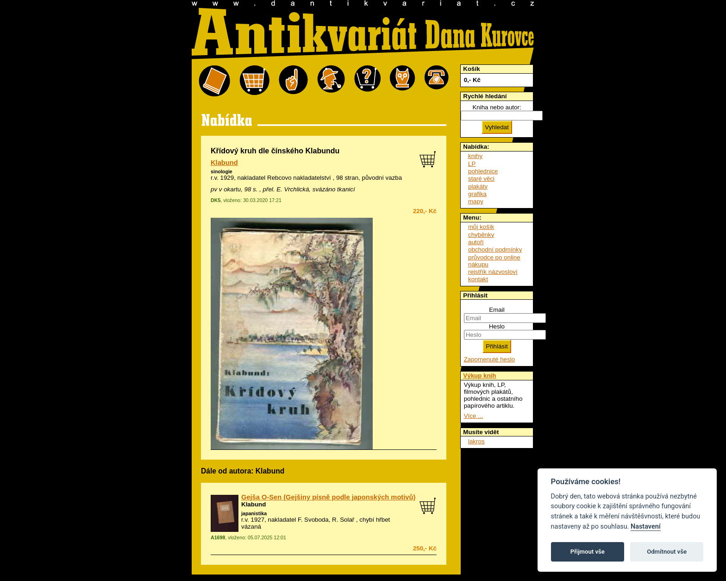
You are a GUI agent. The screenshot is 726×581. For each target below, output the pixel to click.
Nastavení (646, 526)
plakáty (478, 186)
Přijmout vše (587, 551)
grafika (477, 193)
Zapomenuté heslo (489, 359)
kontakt (478, 279)
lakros (476, 441)
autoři (475, 242)
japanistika (254, 513)
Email (496, 309)
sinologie (221, 171)
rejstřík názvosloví (493, 271)
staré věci (481, 178)
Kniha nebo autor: (496, 107)
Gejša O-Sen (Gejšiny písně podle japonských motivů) (328, 497)
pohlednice (483, 171)
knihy (475, 155)
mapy (475, 201)
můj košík (481, 226)
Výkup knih (479, 375)
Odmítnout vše (667, 551)
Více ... (473, 415)
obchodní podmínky (495, 249)
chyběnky (481, 234)
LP (472, 163)
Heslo (497, 326)
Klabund (224, 162)
